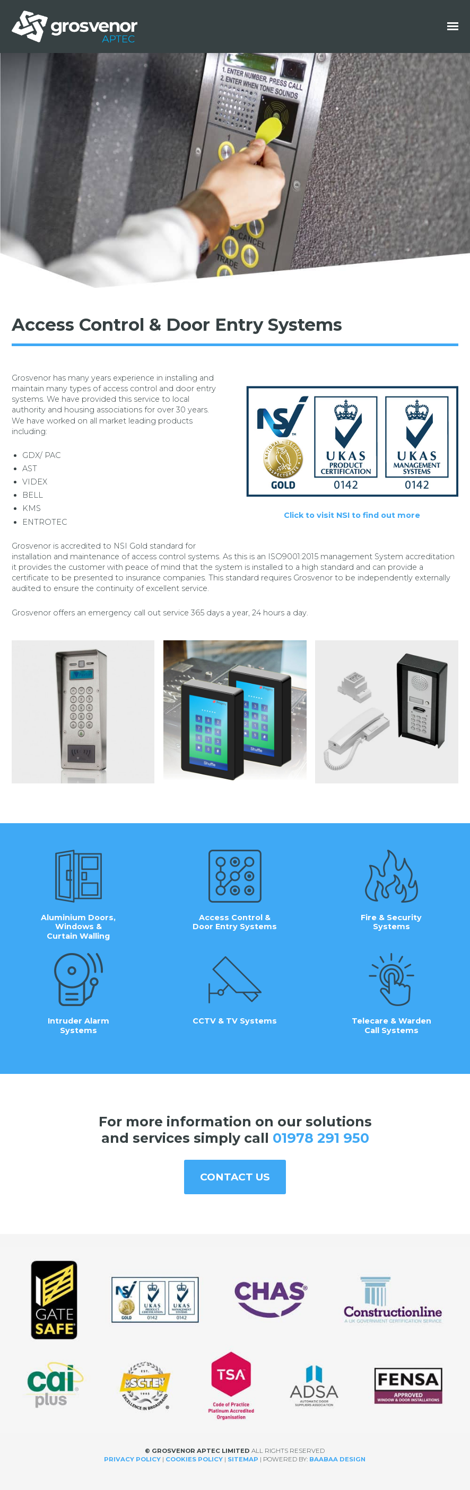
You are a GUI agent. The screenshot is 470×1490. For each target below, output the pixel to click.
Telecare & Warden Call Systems (391, 994)
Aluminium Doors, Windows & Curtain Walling (78, 895)
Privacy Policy (132, 1459)
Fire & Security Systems (391, 891)
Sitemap (243, 1459)
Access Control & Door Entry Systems (235, 891)
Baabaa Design (337, 1459)
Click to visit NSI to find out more (352, 515)
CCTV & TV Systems (235, 989)
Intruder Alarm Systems (78, 994)
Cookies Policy (194, 1459)
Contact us (235, 1177)
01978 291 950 (321, 1138)
